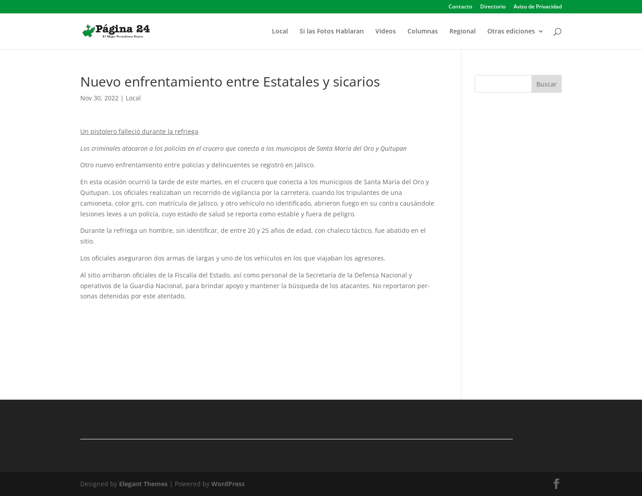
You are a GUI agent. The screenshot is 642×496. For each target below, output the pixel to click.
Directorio (493, 7)
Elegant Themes (143, 483)
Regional (462, 31)
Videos (385, 31)
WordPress (228, 483)
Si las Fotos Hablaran (332, 31)
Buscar (546, 84)
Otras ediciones (511, 31)
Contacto (460, 7)
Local (280, 31)
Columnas (422, 31)
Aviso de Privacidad (538, 7)
